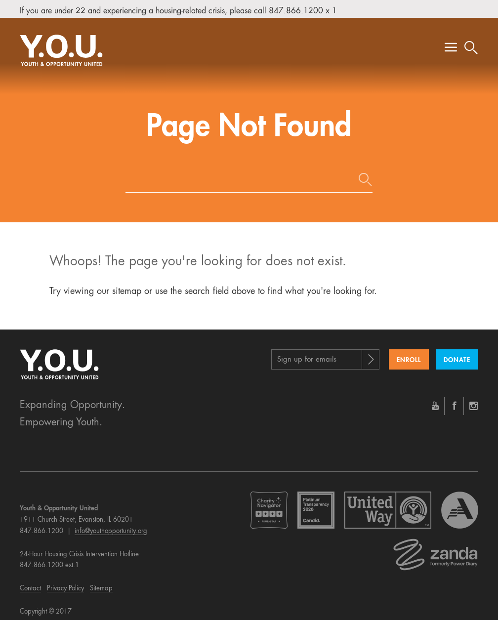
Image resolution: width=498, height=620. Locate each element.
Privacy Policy (65, 582)
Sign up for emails (306, 353)
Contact (30, 582)
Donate (457, 354)
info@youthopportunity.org (111, 525)
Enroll (409, 354)
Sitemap (101, 582)
